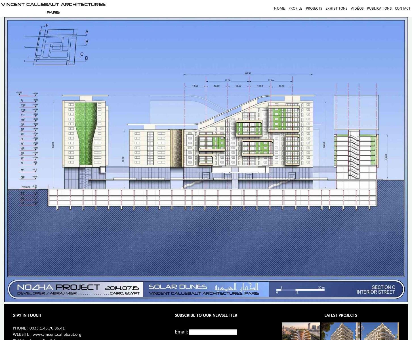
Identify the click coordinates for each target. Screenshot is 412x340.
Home (279, 9)
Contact (403, 9)
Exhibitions (336, 9)
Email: (181, 331)
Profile (295, 9)
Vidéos (357, 9)
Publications (379, 9)
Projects (314, 9)
